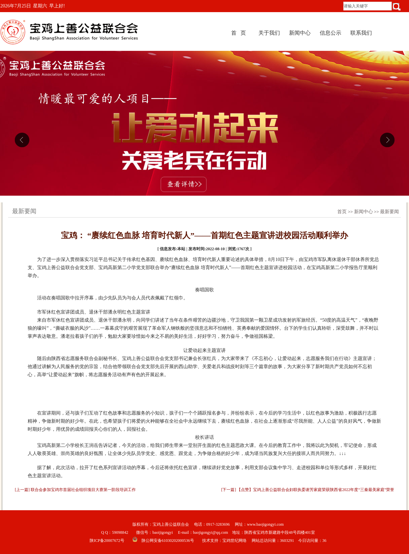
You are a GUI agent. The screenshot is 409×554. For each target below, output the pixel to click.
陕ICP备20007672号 (107, 540)
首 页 (238, 33)
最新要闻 (389, 211)
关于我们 (269, 33)
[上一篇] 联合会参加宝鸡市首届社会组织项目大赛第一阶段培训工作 (75, 489)
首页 (342, 211)
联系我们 (361, 33)
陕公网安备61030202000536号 (167, 540)
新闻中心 (300, 33)
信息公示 (330, 33)
